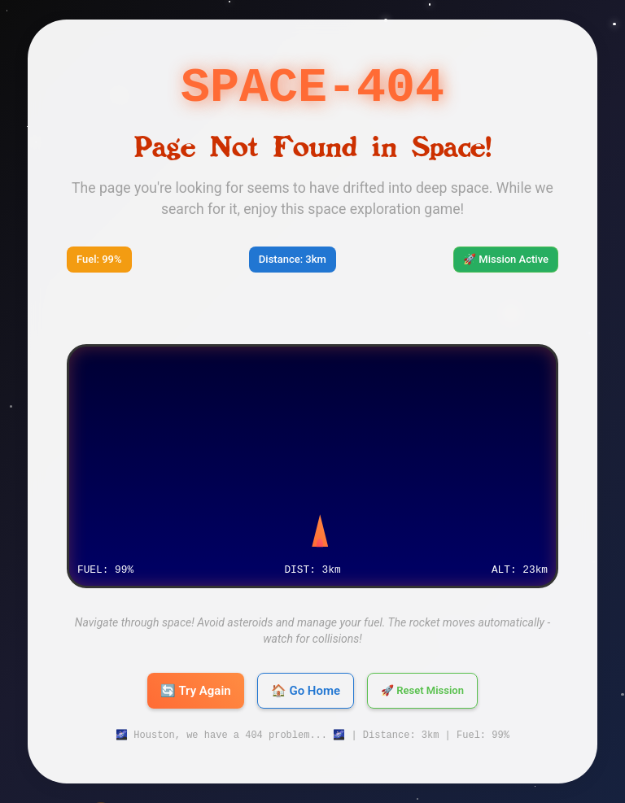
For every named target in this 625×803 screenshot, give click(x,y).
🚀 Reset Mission (422, 691)
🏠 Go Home (305, 691)
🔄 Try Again (195, 691)
